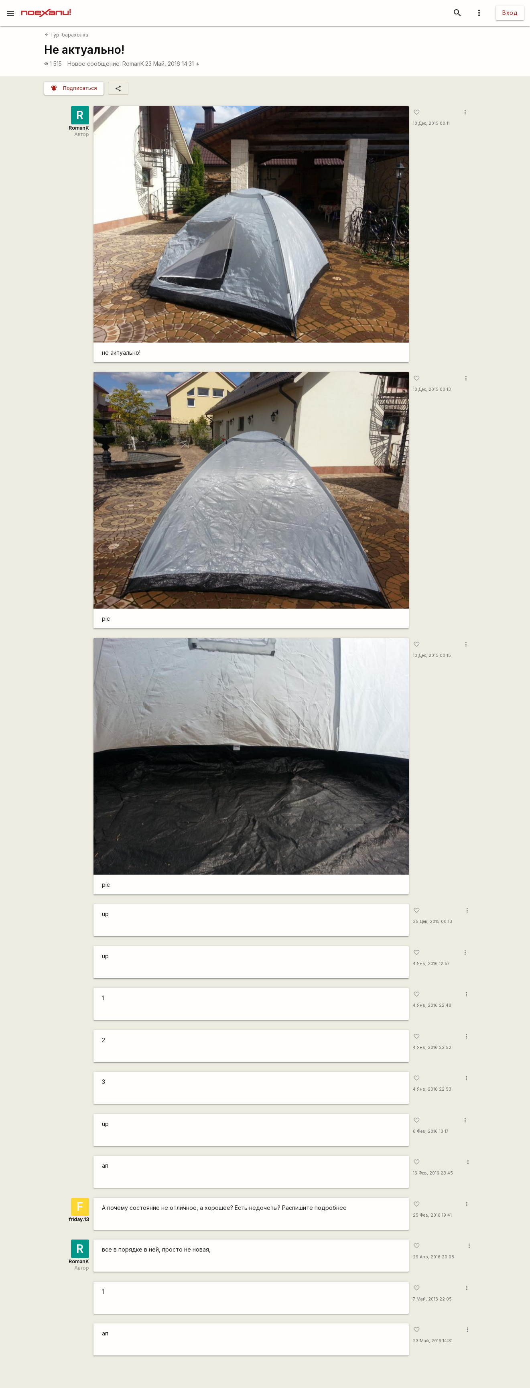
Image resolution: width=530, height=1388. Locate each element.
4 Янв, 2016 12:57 (431, 963)
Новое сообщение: (94, 63)
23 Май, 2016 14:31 (172, 63)
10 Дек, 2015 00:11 (431, 123)
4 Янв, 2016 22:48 (432, 1005)
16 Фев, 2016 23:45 (433, 1173)
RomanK (133, 63)
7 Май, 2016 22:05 (432, 1299)
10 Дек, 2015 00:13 (432, 389)
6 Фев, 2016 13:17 (431, 1131)
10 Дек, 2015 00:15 (432, 655)
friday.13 (79, 1219)
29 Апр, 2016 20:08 (433, 1257)
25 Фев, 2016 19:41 (432, 1215)
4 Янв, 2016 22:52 (432, 1047)
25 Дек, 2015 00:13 (432, 921)
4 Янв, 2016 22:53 (432, 1089)
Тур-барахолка (66, 35)
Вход (510, 12)
